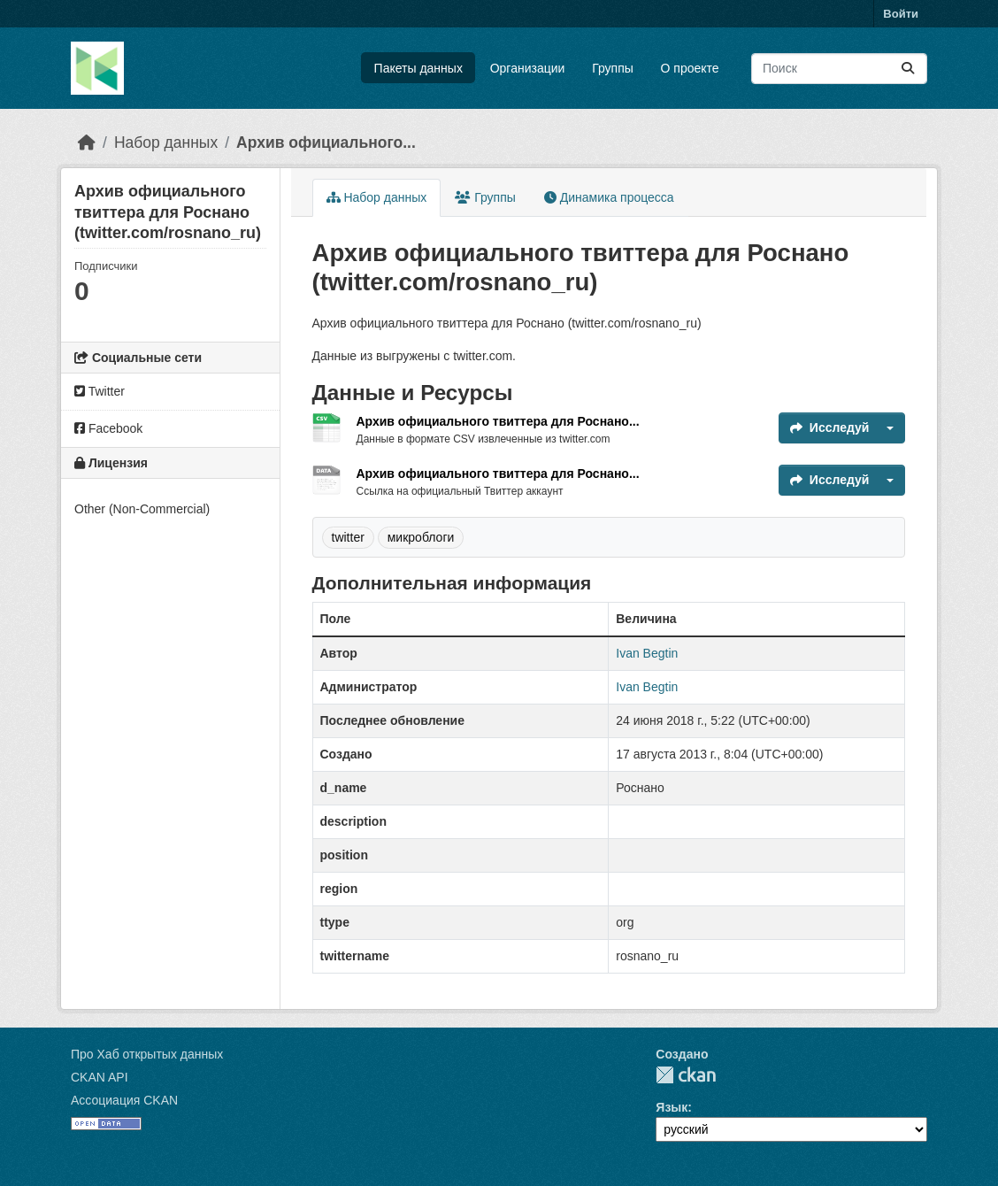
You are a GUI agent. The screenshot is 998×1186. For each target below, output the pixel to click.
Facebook (108, 428)
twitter (348, 537)
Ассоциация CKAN (124, 1100)
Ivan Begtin (647, 653)
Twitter (99, 391)
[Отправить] (907, 68)
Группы (612, 68)
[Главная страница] (87, 142)
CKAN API (99, 1077)
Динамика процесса (609, 197)
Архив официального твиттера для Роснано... (498, 421)
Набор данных (166, 142)
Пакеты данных (418, 68)
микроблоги (421, 537)
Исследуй (830, 427)
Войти (900, 13)
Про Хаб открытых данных (147, 1054)
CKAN (686, 1075)
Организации (527, 68)
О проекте (690, 68)
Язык (671, 1107)
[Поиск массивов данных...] (839, 68)
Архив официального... (326, 142)
